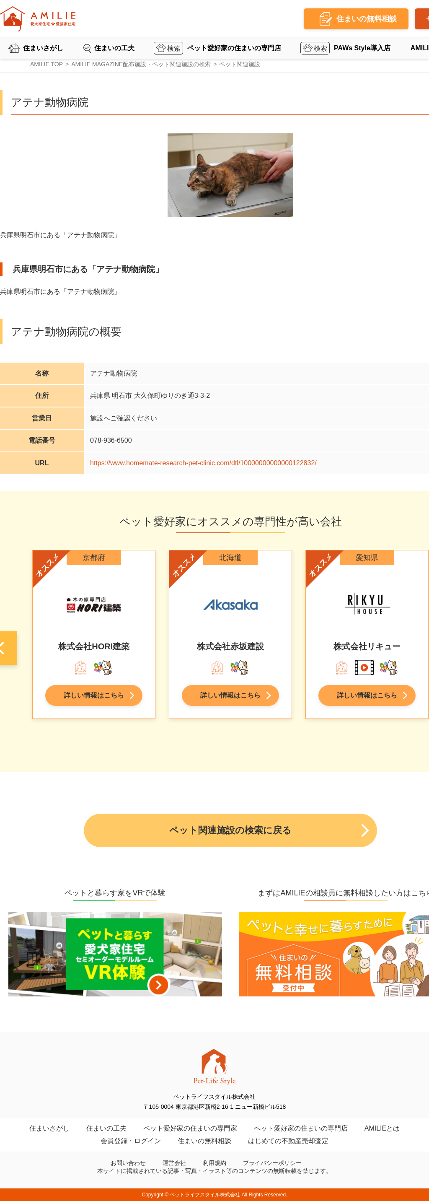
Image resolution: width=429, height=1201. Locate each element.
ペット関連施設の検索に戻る (230, 830)
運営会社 (174, 1162)
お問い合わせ (128, 1162)
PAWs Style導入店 (362, 48)
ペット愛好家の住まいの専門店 (234, 48)
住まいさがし (43, 48)
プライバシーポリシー (272, 1162)
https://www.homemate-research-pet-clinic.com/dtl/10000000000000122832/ (203, 463)
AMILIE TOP (46, 64)
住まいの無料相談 (204, 1140)
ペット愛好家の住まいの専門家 (190, 1128)
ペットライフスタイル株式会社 (205, 1195)
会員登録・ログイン (131, 1140)
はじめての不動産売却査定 (288, 1140)
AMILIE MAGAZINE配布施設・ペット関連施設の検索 (141, 64)
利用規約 (214, 1162)
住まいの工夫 (114, 48)
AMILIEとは (382, 1128)
